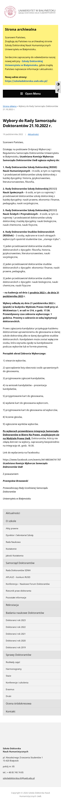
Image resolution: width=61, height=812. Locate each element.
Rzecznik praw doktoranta (18, 590)
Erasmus (10, 689)
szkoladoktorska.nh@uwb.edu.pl (19, 778)
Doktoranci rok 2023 (16, 620)
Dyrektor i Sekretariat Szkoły (19, 535)
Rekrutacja (12, 605)
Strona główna (9, 106)
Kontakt (10, 711)
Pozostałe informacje (16, 597)
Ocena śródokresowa (18, 703)
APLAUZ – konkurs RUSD (18, 577)
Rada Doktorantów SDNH (18, 570)
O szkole (11, 521)
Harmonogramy (14, 668)
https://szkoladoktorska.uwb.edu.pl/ (26, 81)
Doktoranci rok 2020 (16, 640)
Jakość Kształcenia (14, 555)
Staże (8, 675)
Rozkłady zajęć (13, 662)
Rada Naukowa (13, 542)
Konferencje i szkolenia (17, 682)
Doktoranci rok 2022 (16, 627)
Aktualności (13, 513)
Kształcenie (11, 548)
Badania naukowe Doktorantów (25, 612)
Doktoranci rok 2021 (16, 633)
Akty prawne (12, 528)
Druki (8, 696)
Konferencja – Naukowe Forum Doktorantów (28, 583)
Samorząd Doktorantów (20, 563)
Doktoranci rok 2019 (16, 647)
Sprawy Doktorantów (18, 654)
